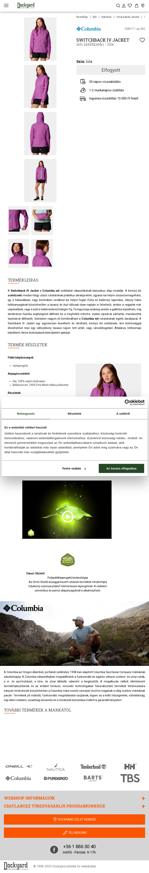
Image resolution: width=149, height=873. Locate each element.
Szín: (80, 61)
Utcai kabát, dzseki (127, 16)
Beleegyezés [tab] (26, 413)
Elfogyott (110, 70)
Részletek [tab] (74, 413)
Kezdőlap (82, 16)
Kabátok (106, 16)
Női (95, 16)
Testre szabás (74, 468)
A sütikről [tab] (123, 413)
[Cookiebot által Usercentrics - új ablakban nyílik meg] (128, 402)
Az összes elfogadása (121, 468)
